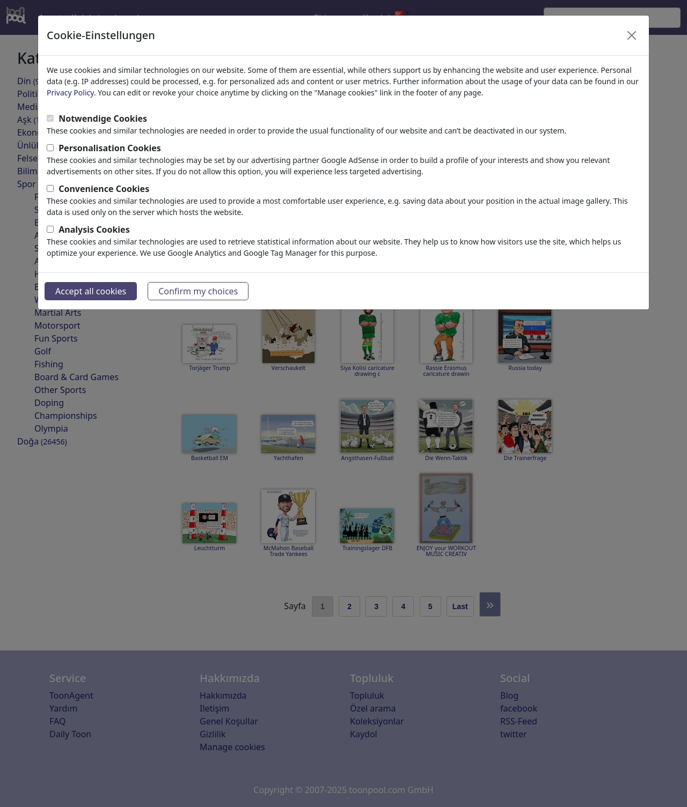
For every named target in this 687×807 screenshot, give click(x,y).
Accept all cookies (90, 291)
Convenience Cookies (104, 189)
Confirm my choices (198, 291)
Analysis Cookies (94, 229)
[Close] (631, 35)
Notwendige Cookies (103, 118)
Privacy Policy (70, 92)
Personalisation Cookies (110, 148)
